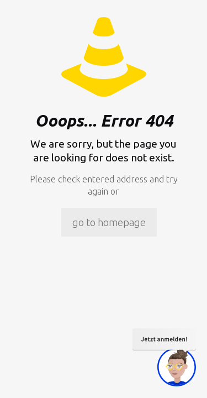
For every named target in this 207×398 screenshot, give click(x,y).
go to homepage (109, 222)
